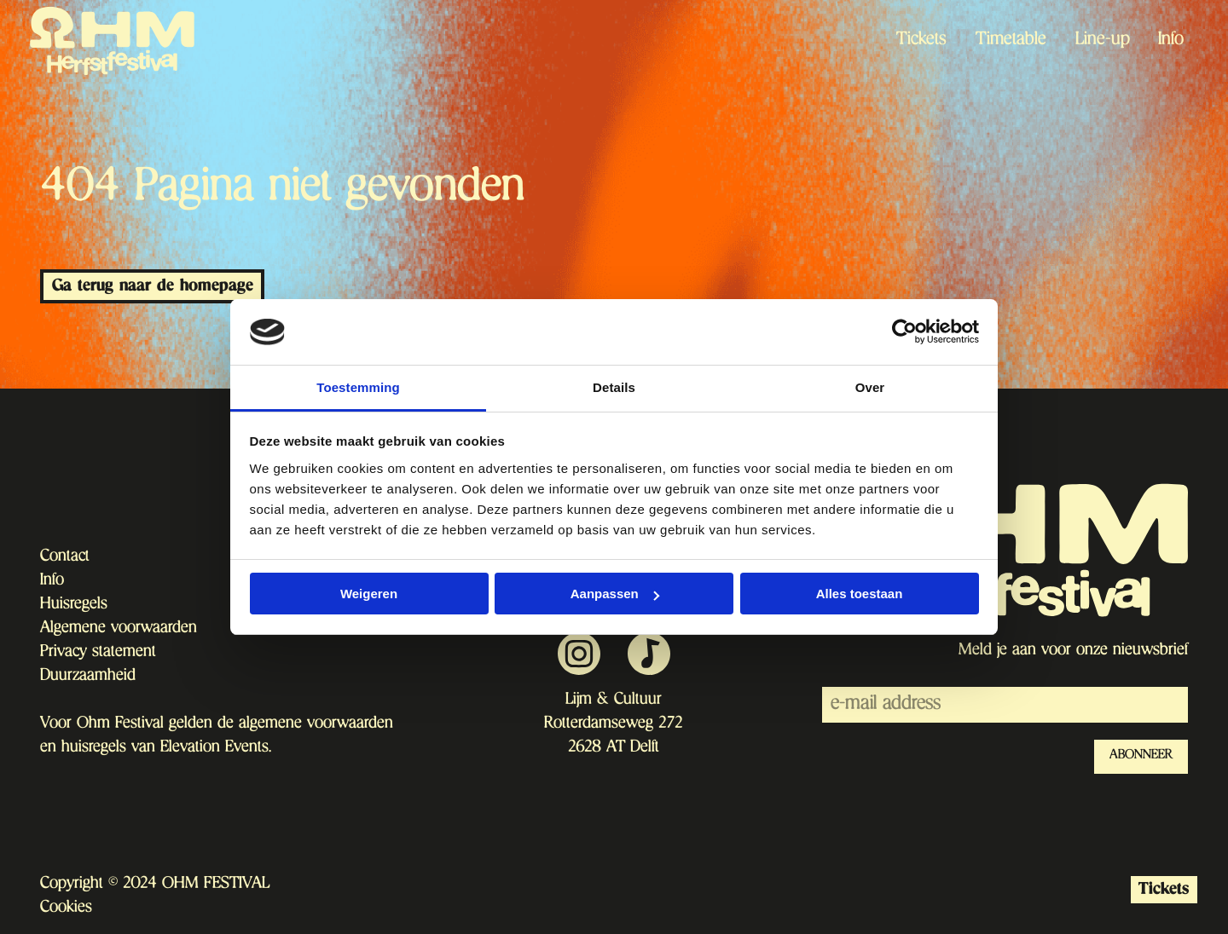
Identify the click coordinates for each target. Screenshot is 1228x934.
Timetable (1011, 41)
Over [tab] (870, 387)
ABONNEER (1141, 756)
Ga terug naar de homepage (152, 286)
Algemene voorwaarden (118, 628)
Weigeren (368, 593)
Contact (65, 557)
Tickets (921, 41)
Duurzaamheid (88, 676)
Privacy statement (98, 652)
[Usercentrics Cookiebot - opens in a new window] (904, 331)
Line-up (1102, 41)
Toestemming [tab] (358, 387)
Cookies (66, 908)
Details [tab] (614, 387)
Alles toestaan (859, 593)
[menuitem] (922, 40)
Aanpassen (615, 593)
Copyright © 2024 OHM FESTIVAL (154, 884)
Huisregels (73, 605)
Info (1171, 41)
